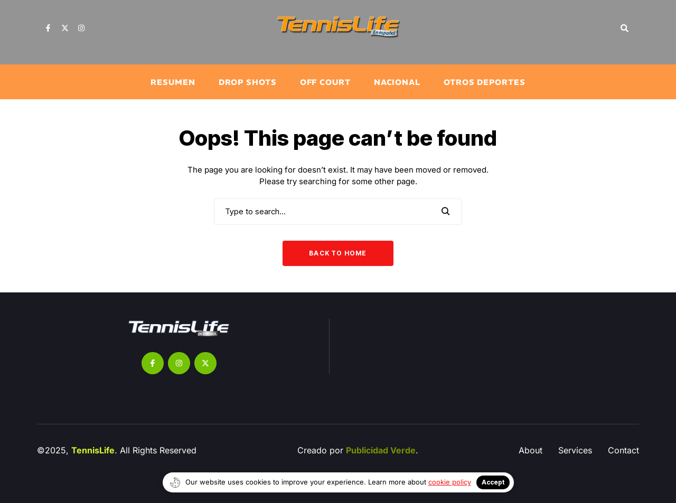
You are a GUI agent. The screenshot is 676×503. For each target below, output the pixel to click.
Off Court (325, 82)
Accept (493, 482)
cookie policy (449, 482)
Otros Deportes (484, 82)
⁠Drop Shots (248, 82)
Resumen (173, 82)
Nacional (397, 82)
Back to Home (338, 253)
